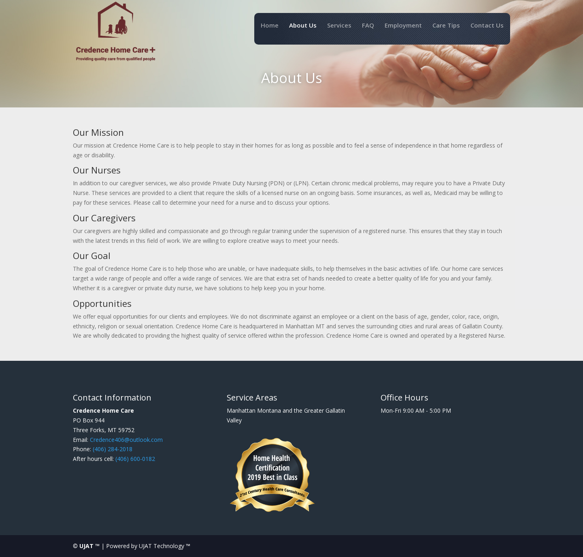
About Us (303, 25)
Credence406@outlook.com (126, 439)
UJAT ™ (90, 546)
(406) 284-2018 (112, 449)
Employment (403, 25)
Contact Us (487, 25)
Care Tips (446, 25)
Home (270, 25)
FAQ (368, 25)
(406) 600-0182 (135, 459)
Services (339, 25)
